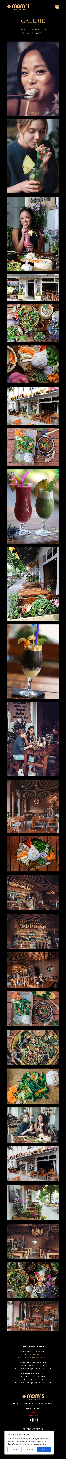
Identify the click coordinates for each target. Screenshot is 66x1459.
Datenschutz (33, 1415)
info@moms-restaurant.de (36, 1358)
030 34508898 (35, 1354)
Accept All (43, 1450)
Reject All (29, 1450)
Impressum (33, 1412)
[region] (29, 1442)
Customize (14, 1450)
